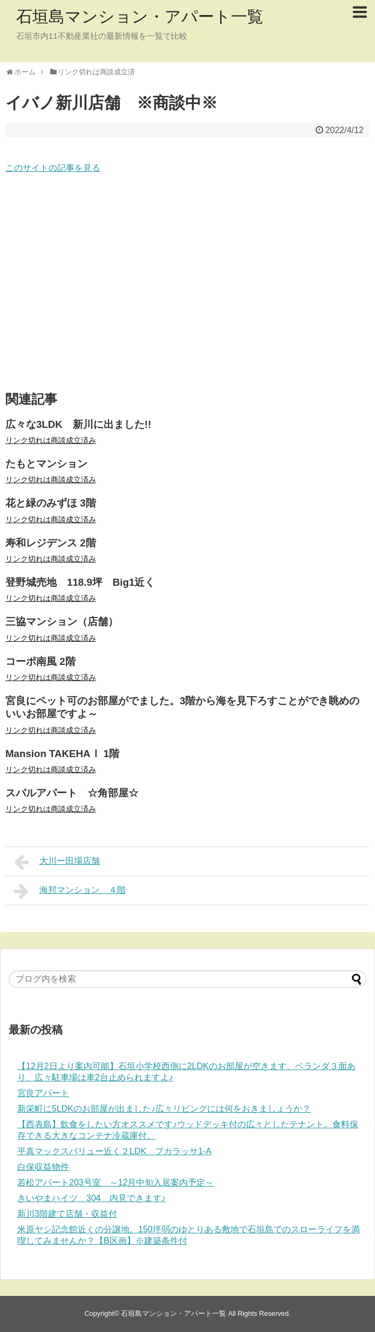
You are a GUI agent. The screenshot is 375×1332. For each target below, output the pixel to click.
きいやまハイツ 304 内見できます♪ (91, 1198)
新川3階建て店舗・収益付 (67, 1213)
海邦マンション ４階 (70, 891)
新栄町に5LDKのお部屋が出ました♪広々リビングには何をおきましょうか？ (164, 1108)
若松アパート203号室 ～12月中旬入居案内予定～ (115, 1182)
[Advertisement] (187, 283)
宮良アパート (43, 1093)
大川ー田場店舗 (57, 862)
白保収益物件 (43, 1166)
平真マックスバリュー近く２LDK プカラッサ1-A (114, 1151)
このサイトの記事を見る (52, 167)
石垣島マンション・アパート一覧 (139, 16)
